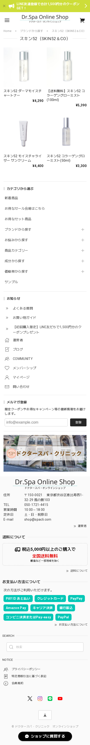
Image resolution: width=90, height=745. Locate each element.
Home (7, 31)
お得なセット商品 (18, 219)
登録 (78, 422)
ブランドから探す (18, 229)
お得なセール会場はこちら (25, 208)
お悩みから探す (16, 240)
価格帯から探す (16, 271)
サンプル (11, 282)
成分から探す (15, 261)
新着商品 (11, 198)
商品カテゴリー (16, 250)
